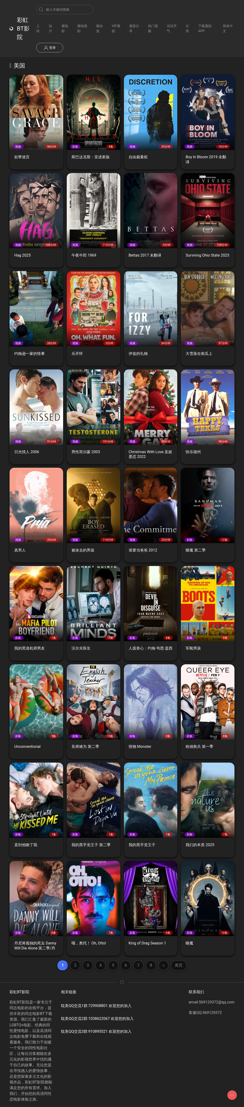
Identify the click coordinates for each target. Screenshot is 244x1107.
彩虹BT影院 (20, 28)
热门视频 (153, 28)
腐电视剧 (82, 28)
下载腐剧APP (205, 28)
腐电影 (64, 28)
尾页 (179, 965)
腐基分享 (134, 28)
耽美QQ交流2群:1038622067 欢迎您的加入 (97, 1018)
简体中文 (228, 28)
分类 (187, 28)
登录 (50, 47)
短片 (50, 28)
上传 (38, 28)
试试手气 (172, 28)
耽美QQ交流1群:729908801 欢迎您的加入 (96, 1005)
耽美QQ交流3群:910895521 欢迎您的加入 (96, 1031)
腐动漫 (99, 28)
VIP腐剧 (116, 28)
